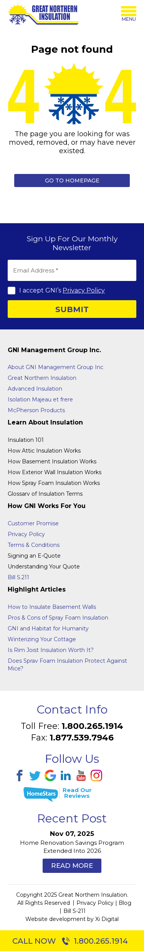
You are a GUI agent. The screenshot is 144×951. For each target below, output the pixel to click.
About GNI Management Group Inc (55, 367)
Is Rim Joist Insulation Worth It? (51, 650)
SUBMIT (72, 309)
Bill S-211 (74, 911)
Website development (55, 919)
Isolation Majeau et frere (40, 399)
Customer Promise (33, 523)
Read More (72, 865)
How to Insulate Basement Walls (52, 606)
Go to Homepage (72, 180)
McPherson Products (36, 410)
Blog (125, 902)
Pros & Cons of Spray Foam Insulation (58, 617)
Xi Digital (107, 919)
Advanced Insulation (35, 388)
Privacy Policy (84, 290)
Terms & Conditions (34, 545)
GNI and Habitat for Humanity (48, 628)
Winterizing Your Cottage (42, 639)
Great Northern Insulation (42, 377)
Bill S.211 (18, 577)
